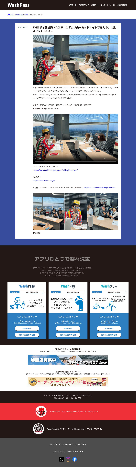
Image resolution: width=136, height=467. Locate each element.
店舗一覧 (72, 5)
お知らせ (94, 5)
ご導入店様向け (59, 451)
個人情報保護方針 (66, 444)
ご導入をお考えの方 (75, 451)
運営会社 (53, 444)
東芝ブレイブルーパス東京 (72, 411)
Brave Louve (80, 429)
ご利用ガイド (84, 5)
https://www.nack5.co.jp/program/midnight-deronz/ (55, 170)
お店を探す (27, 328)
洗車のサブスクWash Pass (15, 14)
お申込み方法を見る (27, 335)
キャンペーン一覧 (108, 5)
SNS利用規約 (80, 444)
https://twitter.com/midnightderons (99, 187)
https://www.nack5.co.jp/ (44, 180)
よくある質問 (122, 5)
